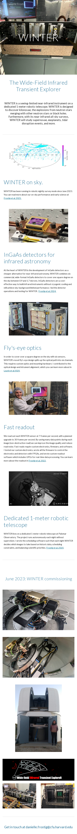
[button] (3, 4)
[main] (38, 37)
